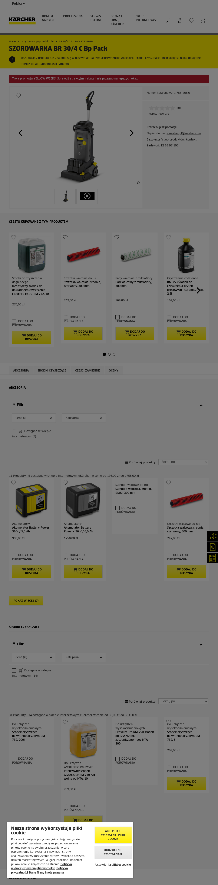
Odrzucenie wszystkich (113, 852)
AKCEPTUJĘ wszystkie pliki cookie (113, 835)
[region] (70, 850)
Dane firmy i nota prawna (46, 872)
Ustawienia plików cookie (113, 865)
